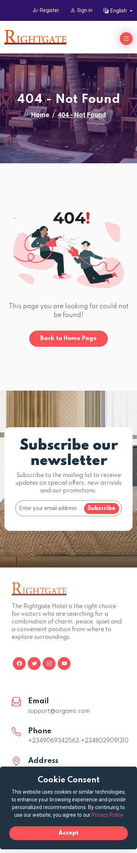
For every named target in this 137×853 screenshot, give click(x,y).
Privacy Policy (107, 815)
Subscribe (101, 508)
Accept (68, 833)
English (115, 10)
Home (40, 115)
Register (46, 10)
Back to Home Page (68, 339)
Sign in (81, 10)
